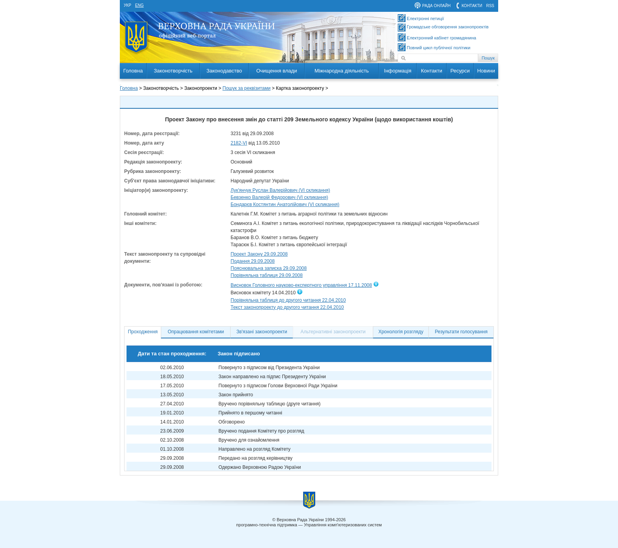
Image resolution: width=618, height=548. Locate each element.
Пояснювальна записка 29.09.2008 (269, 268)
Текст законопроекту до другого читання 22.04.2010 (287, 307)
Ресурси (460, 71)
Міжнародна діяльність (342, 71)
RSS (490, 6)
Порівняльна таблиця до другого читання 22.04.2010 (288, 300)
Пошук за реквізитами (247, 88)
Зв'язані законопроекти (261, 331)
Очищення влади (276, 71)
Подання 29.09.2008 (253, 261)
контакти (472, 6)
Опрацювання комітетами (196, 331)
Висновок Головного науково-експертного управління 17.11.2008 (301, 285)
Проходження (143, 331)
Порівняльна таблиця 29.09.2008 (267, 275)
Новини (486, 71)
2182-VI (239, 143)
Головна (133, 71)
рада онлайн (436, 6)
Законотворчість (173, 71)
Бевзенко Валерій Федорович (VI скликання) (279, 197)
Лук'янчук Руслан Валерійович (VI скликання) (280, 190)
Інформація (397, 71)
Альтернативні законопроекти (333, 331)
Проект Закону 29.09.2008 (259, 254)
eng (139, 5)
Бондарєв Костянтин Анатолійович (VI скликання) (285, 204)
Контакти (431, 71)
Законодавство (224, 71)
